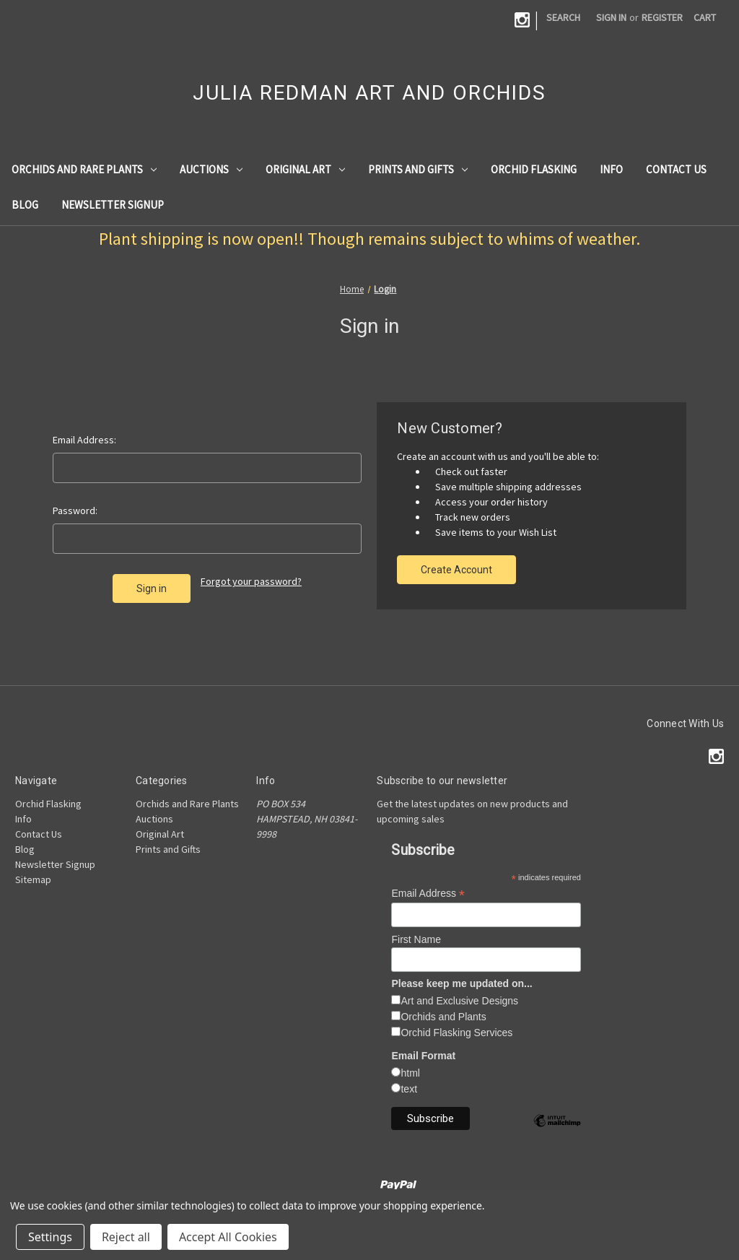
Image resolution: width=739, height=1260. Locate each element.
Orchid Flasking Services (456, 1032)
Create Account (456, 569)
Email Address (428, 893)
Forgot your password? (251, 581)
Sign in (611, 17)
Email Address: (84, 439)
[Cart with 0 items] (705, 17)
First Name (415, 939)
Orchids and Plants (443, 1016)
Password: (75, 510)
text (409, 1089)
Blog (25, 205)
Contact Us (676, 169)
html (410, 1073)
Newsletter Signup (112, 205)
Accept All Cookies (228, 1237)
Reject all (126, 1237)
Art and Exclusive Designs (459, 1001)
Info (611, 169)
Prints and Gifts (418, 169)
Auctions (211, 169)
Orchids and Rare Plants (84, 169)
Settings (50, 1237)
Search (563, 17)
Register (662, 17)
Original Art (305, 169)
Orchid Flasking (534, 169)
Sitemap (33, 879)
